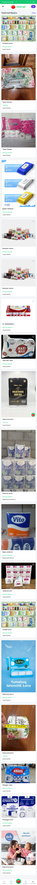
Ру (33, 2)
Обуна (34, 13)
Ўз (27, 2)
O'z (31, 2)
